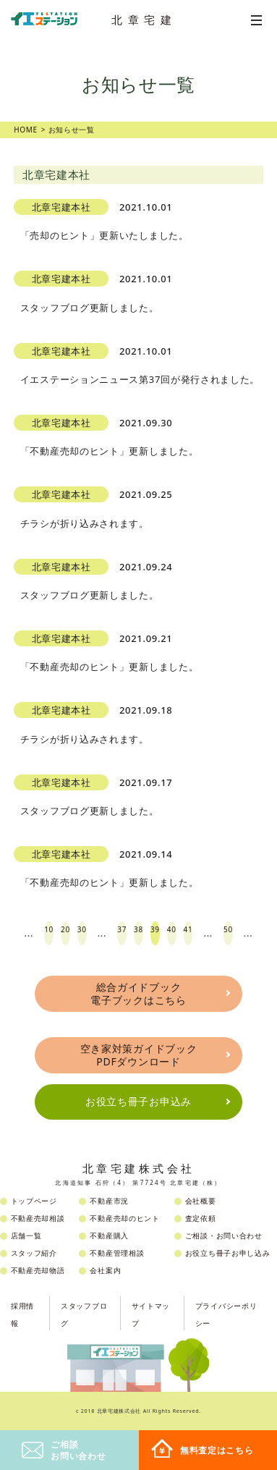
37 (122, 929)
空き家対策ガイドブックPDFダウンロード (138, 1055)
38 (138, 929)
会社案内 (105, 1270)
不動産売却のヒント (124, 1218)
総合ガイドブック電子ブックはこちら (138, 993)
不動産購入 (109, 1235)
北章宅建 (143, 19)
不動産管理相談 (117, 1253)
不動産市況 (109, 1201)
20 (65, 929)
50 (228, 929)
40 (171, 929)
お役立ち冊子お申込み (138, 1101)
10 (49, 929)
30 (82, 929)
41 (188, 929)
